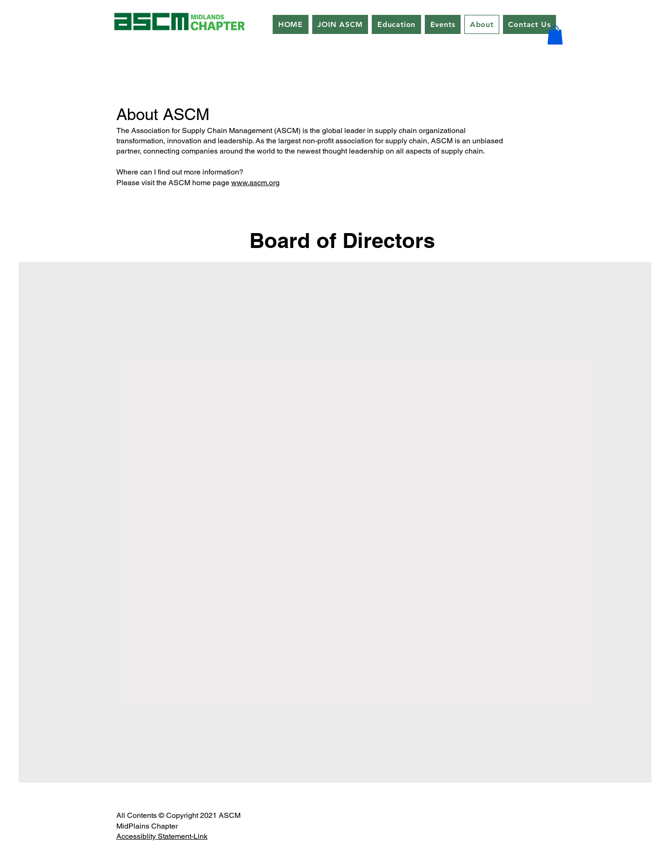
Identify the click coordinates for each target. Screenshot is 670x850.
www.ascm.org (255, 182)
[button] (555, 35)
